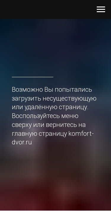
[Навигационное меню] (101, 9)
